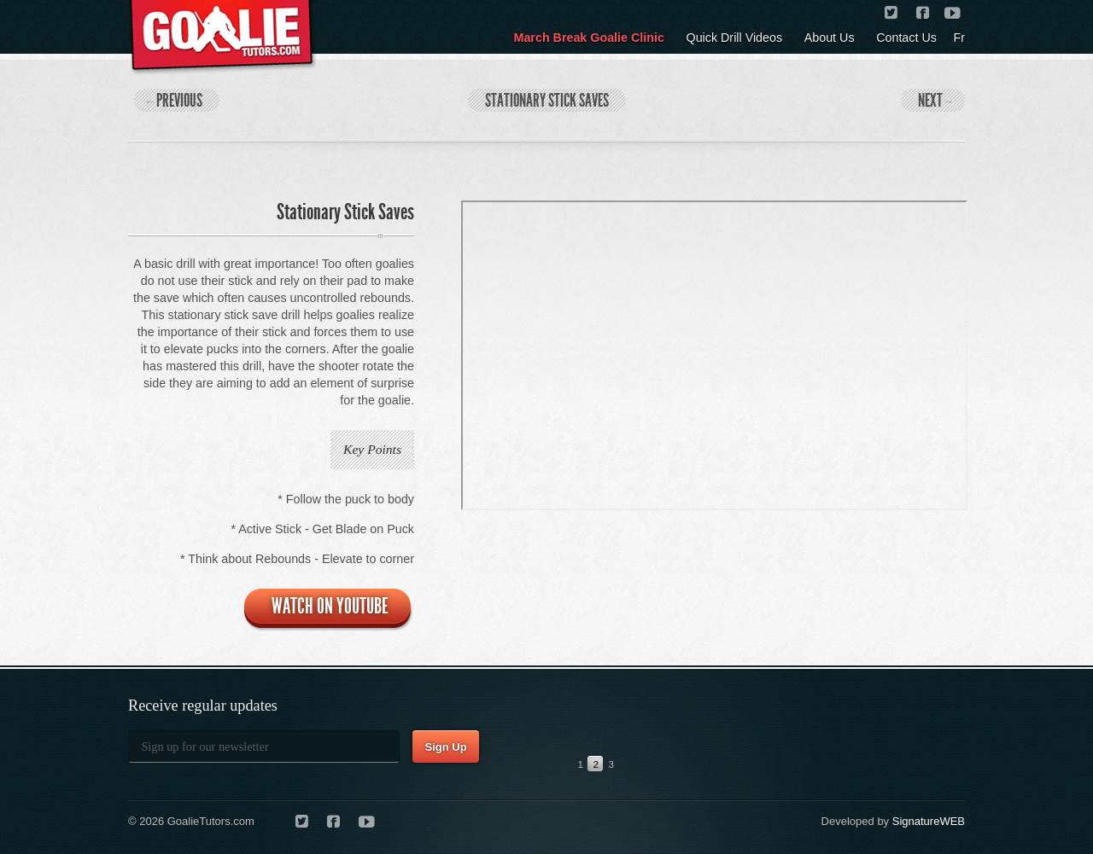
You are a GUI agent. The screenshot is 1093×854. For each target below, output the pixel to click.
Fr (960, 37)
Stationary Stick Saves (547, 100)
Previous (174, 100)
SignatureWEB (928, 821)
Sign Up (445, 747)
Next (935, 100)
